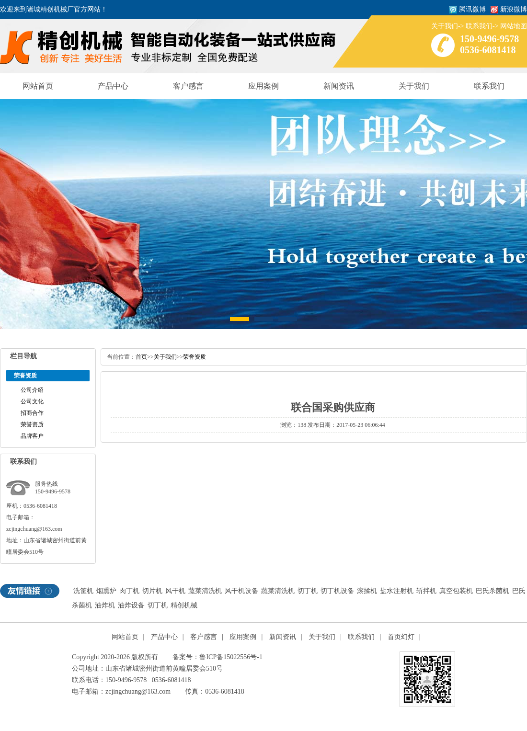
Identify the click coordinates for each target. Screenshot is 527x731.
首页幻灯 (401, 636)
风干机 (175, 590)
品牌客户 (32, 436)
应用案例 (263, 86)
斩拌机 (426, 590)
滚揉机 (367, 590)
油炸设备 (131, 605)
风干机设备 (241, 590)
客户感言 (188, 86)
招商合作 (32, 413)
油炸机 (105, 605)
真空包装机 (456, 590)
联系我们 (479, 26)
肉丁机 (129, 590)
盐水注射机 (396, 590)
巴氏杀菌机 (492, 590)
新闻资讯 (338, 86)
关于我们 (444, 26)
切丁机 (308, 590)
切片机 (152, 590)
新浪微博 (513, 9)
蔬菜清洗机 (205, 590)
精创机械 (184, 605)
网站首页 (38, 86)
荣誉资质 (32, 424)
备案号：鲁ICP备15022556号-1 (217, 657)
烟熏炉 (106, 590)
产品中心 (113, 86)
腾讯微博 (472, 9)
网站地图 (513, 26)
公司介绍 (32, 390)
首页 (141, 357)
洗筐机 (83, 590)
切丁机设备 (337, 590)
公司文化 (32, 401)
